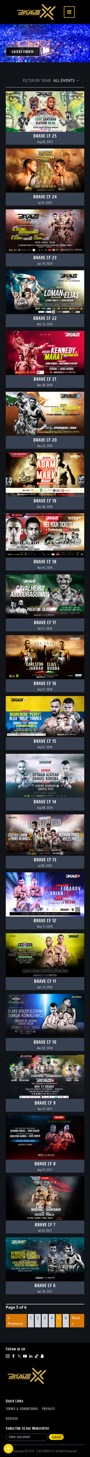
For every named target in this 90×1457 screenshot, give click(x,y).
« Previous (15, 1320)
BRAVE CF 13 (45, 860)
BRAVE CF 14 (45, 802)
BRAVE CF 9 (45, 1103)
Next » (76, 1320)
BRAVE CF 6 (45, 1286)
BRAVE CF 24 (45, 197)
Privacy (48, 1408)
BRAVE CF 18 (45, 562)
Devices (12, 1418)
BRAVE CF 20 (45, 440)
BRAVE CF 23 (45, 258)
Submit (56, 1437)
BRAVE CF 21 (45, 379)
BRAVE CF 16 (45, 683)
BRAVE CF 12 (45, 921)
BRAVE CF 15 (45, 741)
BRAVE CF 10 (45, 1042)
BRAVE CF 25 (45, 136)
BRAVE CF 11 (45, 981)
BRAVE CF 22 (45, 318)
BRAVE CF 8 (45, 1164)
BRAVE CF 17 (45, 623)
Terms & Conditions (22, 1408)
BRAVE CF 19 (45, 501)
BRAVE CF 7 (45, 1225)
